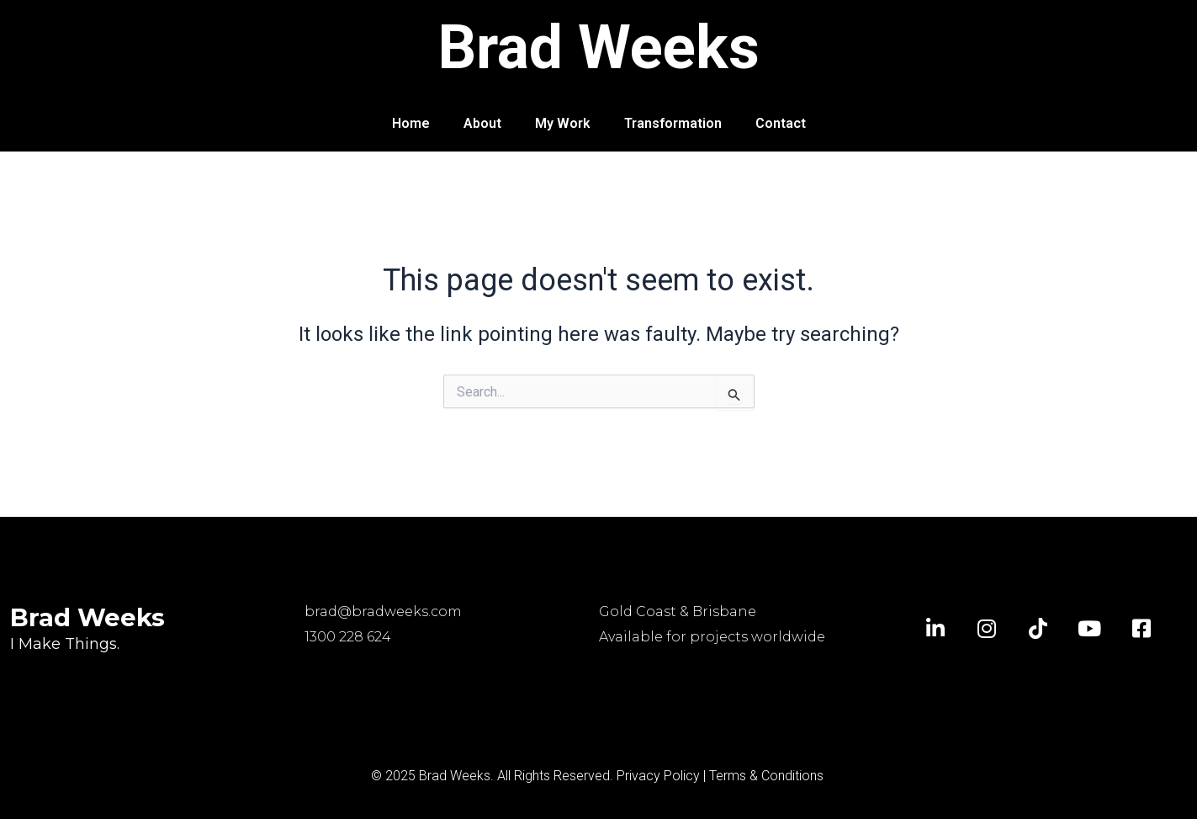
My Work (563, 123)
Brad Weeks (598, 47)
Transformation (673, 123)
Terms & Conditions (766, 776)
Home (411, 123)
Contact (780, 123)
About (482, 123)
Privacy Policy (658, 776)
